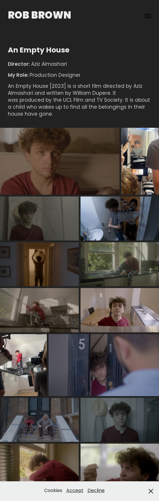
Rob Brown (39, 16)
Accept (74, 491)
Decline (96, 491)
